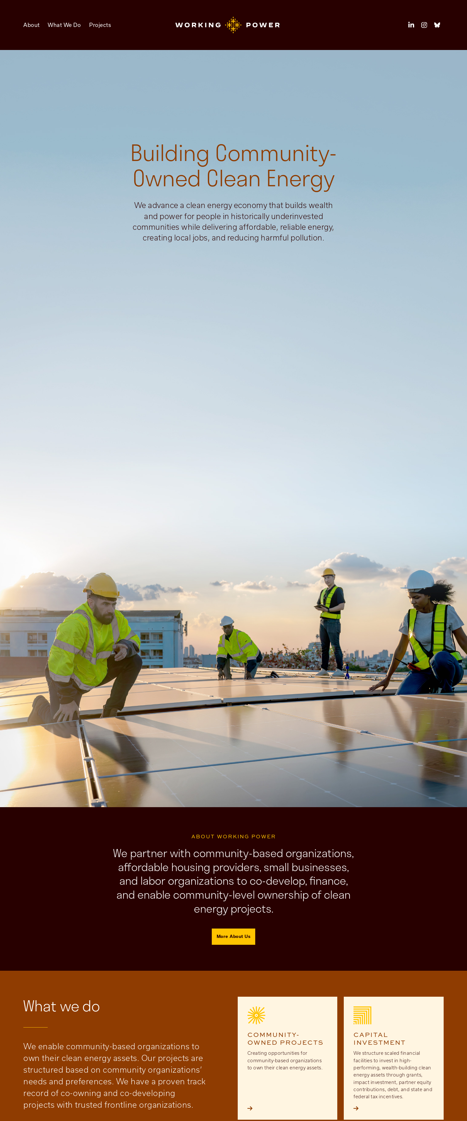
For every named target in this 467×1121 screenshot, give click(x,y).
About (31, 25)
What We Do (64, 25)
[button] (234, 25)
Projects (100, 25)
